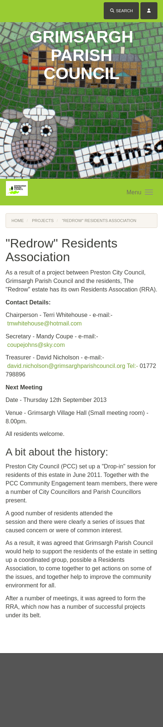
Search (121, 10)
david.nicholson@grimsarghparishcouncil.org (66, 366)
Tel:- (132, 366)
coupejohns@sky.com (36, 345)
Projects (43, 220)
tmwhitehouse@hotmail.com (44, 323)
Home (17, 220)
